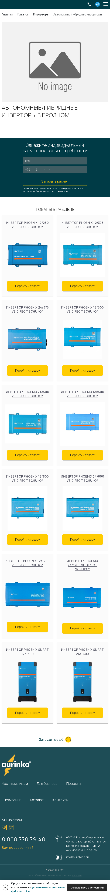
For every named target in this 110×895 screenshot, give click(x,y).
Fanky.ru (77, 875)
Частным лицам (15, 783)
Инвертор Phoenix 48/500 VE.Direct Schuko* (82, 394)
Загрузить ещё (51, 739)
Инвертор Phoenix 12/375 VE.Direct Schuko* (82, 225)
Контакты (60, 799)
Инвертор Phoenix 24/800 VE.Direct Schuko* (82, 478)
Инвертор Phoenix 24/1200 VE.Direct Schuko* (82, 565)
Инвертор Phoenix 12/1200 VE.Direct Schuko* (27, 563)
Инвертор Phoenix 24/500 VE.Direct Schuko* (27, 394)
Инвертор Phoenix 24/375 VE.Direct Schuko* (27, 309)
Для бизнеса (47, 783)
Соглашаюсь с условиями (87, 887)
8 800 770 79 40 (24, 839)
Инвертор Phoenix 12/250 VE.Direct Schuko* (27, 225)
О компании (11, 799)
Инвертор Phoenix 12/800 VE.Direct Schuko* (27, 478)
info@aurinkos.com (77, 857)
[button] (105, 4)
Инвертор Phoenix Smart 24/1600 (82, 652)
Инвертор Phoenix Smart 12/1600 (27, 652)
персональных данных (56, 191)
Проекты (73, 783)
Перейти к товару (27, 286)
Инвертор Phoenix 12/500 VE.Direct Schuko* (82, 309)
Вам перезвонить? (17, 847)
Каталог (37, 799)
